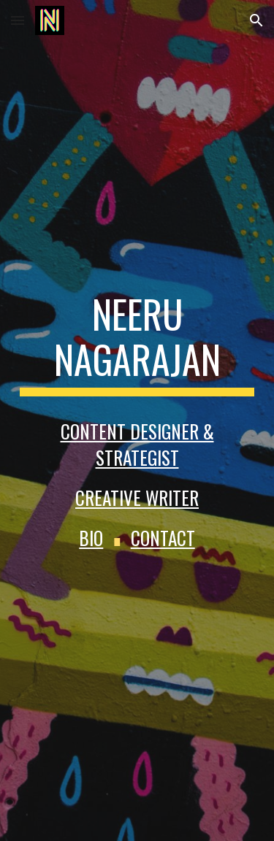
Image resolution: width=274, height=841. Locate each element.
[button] (17, 20)
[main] (137, 344)
